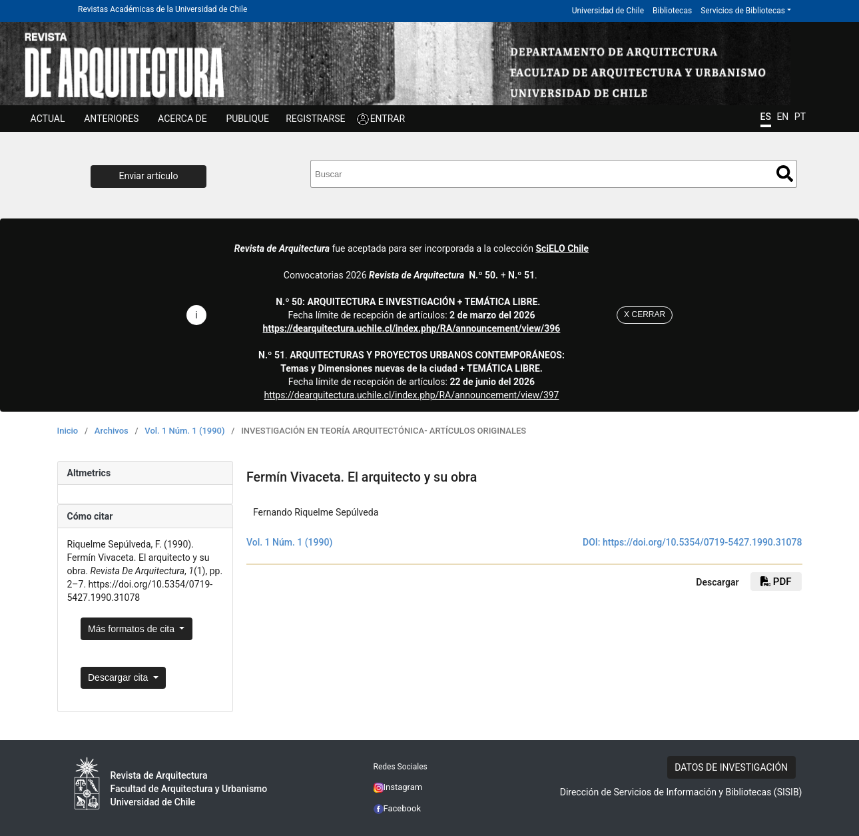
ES (765, 116)
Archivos (112, 431)
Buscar (784, 173)
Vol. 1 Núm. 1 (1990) (184, 431)
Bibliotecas (672, 10)
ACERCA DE (182, 118)
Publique (247, 118)
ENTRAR (388, 118)
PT (800, 116)
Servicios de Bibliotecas (743, 10)
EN (782, 116)
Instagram (398, 787)
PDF (775, 582)
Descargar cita (119, 677)
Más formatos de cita (132, 629)
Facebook (398, 808)
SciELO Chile (562, 248)
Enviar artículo (148, 176)
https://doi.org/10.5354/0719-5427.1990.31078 (702, 542)
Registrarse (315, 118)
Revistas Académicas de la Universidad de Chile (162, 9)
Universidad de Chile (608, 10)
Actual (48, 118)
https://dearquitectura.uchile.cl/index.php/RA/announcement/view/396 (412, 328)
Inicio (68, 431)
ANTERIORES (111, 118)
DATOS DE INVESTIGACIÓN (731, 767)
